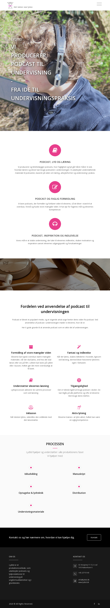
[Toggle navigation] (99, 4)
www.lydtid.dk (83, 582)
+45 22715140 (83, 573)
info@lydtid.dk (83, 580)
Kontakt (94, 537)
